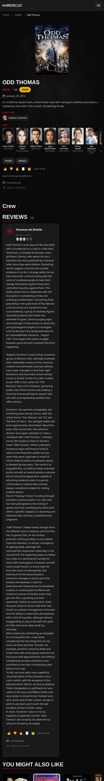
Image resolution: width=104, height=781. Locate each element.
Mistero (22, 160)
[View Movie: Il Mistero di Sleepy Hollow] (16, 571)
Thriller (8, 160)
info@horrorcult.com (25, 739)
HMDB (25, 89)
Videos (42, 735)
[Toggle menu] (99, 5)
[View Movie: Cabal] (77, 571)
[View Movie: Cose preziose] (46, 571)
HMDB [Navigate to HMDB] (18, 14)
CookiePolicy (76, 769)
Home (5, 735)
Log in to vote (40, 168)
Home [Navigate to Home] (6, 14)
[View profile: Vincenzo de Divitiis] (9, 231)
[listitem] (8, 139)
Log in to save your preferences (16, 175)
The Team (62, 735)
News (13, 735)
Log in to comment (14, 187)
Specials (23, 735)
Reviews (33, 735)
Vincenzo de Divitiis (29, 229)
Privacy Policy (63, 769)
